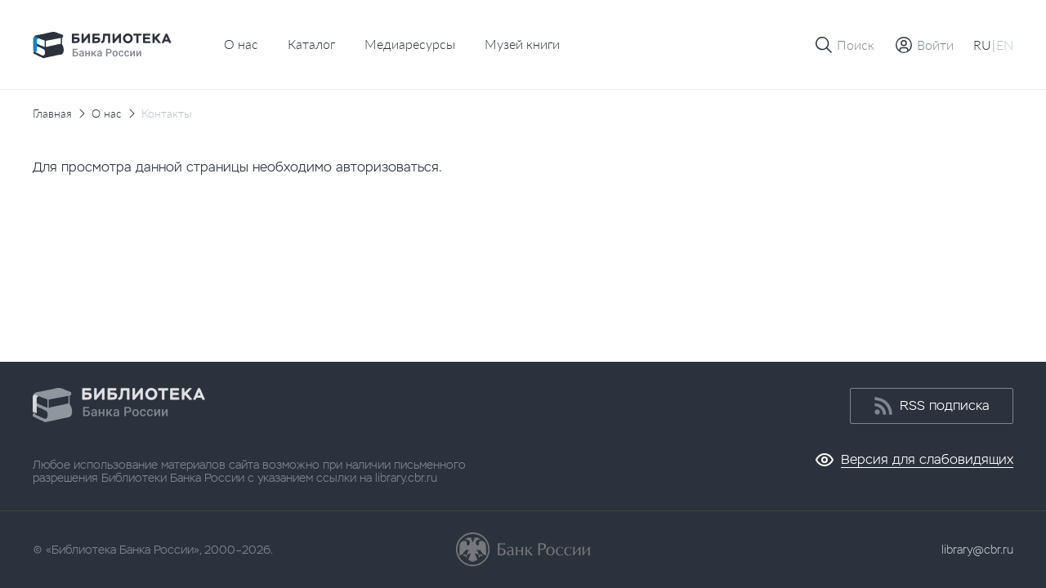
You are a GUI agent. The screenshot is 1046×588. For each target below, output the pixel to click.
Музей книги (522, 43)
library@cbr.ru (977, 549)
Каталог (311, 43)
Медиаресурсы (409, 43)
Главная (52, 113)
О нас (241, 43)
